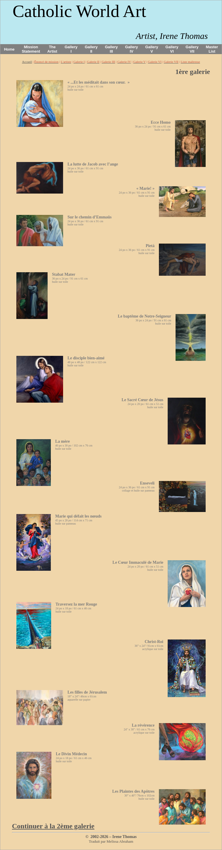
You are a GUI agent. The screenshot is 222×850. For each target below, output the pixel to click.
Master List (212, 49)
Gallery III (111, 49)
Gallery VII (191, 49)
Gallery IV (131, 49)
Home (9, 49)
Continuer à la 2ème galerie (53, 826)
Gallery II (91, 49)
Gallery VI (171, 49)
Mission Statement (31, 49)
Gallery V (151, 49)
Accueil (27, 61)
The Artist (52, 49)
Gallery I (71, 49)
